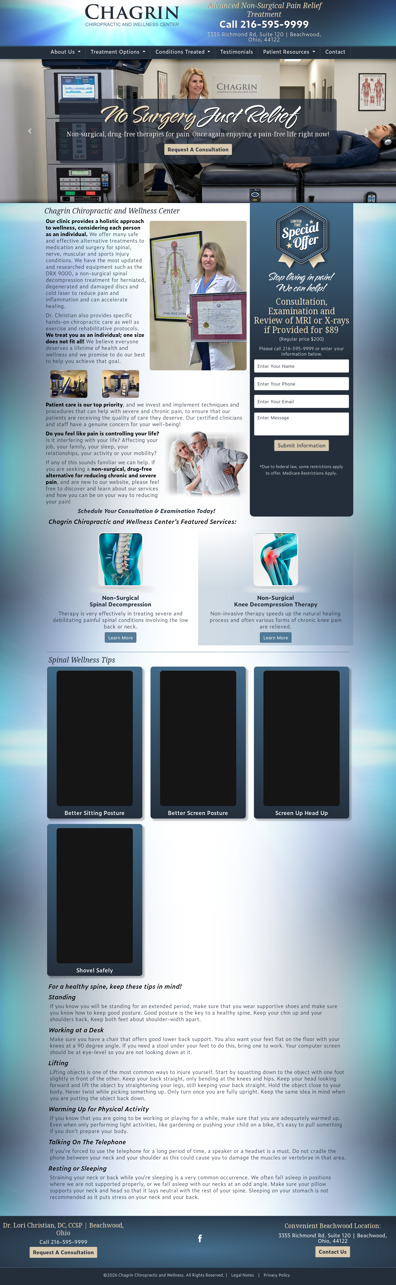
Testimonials (236, 51)
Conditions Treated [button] (180, 51)
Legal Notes (242, 1275)
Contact (335, 51)
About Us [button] (63, 51)
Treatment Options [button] (116, 51)
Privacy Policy (277, 1275)
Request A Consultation (198, 149)
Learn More (120, 637)
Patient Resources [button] (287, 51)
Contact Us (333, 1251)
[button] (29, 131)
